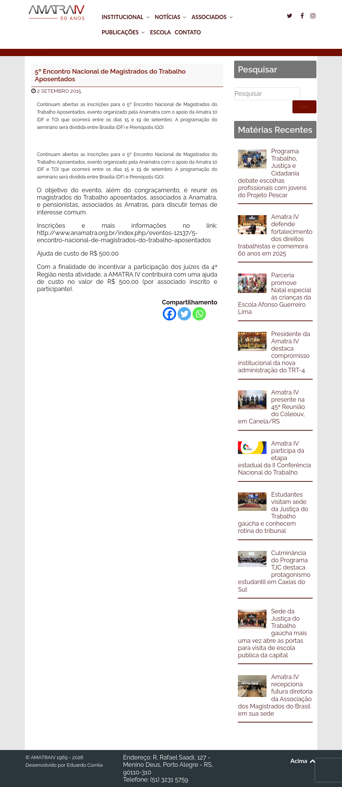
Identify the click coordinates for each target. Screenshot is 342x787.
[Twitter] (184, 313)
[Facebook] (169, 313)
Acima (304, 760)
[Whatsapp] (199, 313)
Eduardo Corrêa (85, 765)
